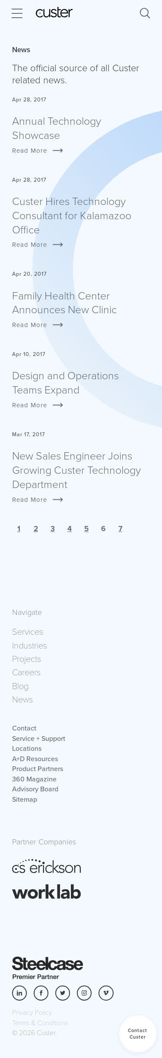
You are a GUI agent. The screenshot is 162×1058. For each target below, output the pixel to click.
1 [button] (18, 528)
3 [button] (53, 528)
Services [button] (27, 631)
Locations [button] (26, 748)
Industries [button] (29, 645)
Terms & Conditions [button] (40, 1022)
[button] (137, 1033)
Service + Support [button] (38, 738)
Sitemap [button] (24, 799)
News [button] (22, 699)
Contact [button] (24, 728)
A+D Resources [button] (35, 758)
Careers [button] (26, 672)
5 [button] (86, 528)
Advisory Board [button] (35, 789)
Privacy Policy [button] (32, 1012)
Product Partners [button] (37, 768)
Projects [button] (26, 658)
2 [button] (36, 528)
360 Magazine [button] (34, 779)
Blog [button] (20, 686)
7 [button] (120, 528)
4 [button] (69, 528)
